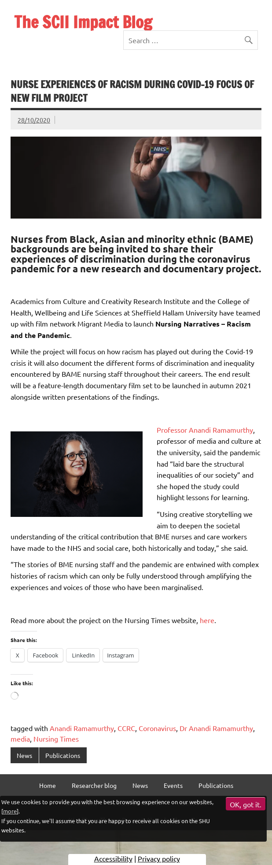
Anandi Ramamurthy (82, 728)
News (24, 755)
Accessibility (113, 858)
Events (173, 785)
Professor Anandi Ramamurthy (205, 429)
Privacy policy (159, 858)
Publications (62, 755)
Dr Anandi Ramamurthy (216, 728)
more (10, 811)
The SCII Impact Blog (83, 22)
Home (47, 785)
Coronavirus (157, 728)
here (207, 620)
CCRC (126, 728)
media (20, 738)
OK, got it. (245, 804)
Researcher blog (94, 785)
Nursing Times (56, 738)
